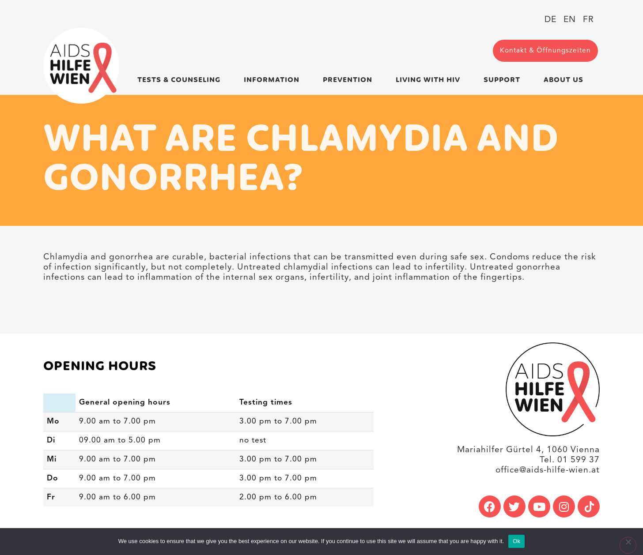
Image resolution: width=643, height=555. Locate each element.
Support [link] (504, 80)
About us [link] (566, 80)
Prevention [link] (350, 80)
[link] (81, 66)
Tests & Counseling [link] (181, 80)
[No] (628, 545)
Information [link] (274, 80)
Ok (516, 541)
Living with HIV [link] (430, 80)
